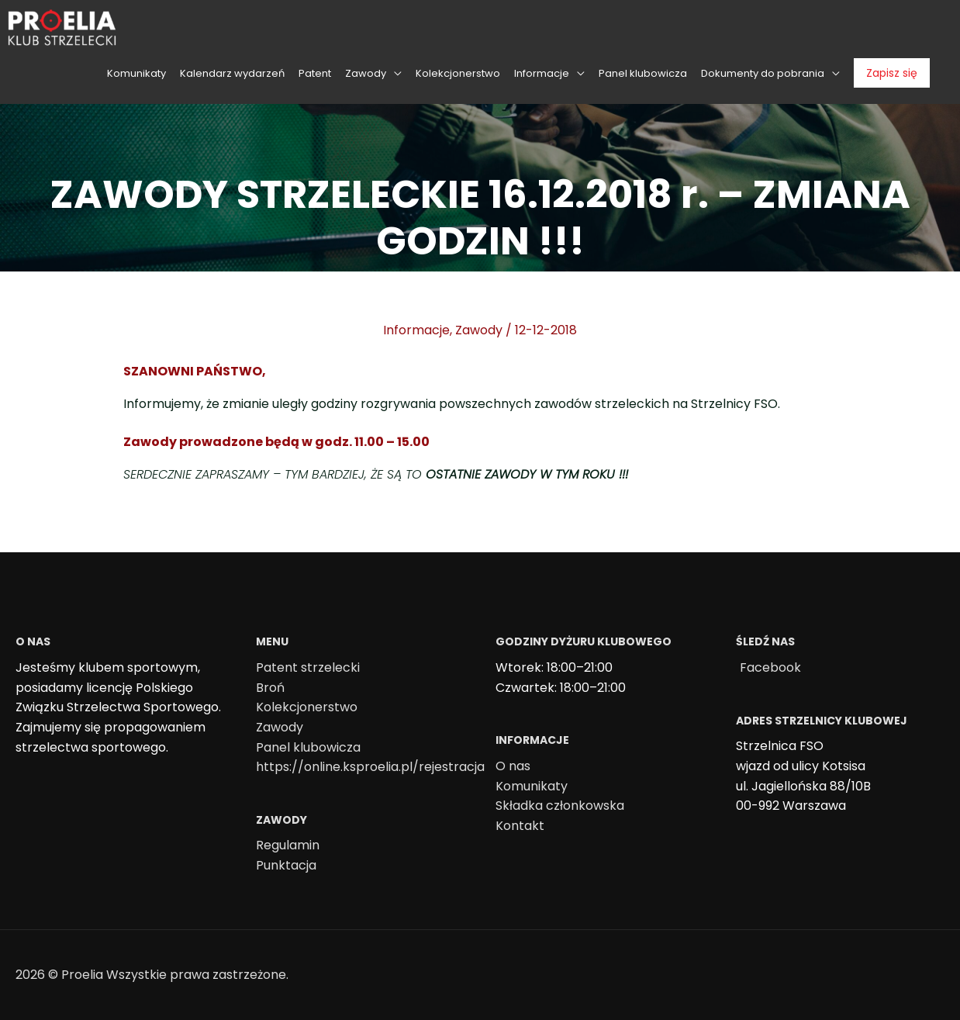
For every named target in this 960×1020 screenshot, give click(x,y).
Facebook (770, 667)
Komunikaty (532, 786)
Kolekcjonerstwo (306, 707)
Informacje (416, 330)
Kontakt (520, 826)
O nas (513, 766)
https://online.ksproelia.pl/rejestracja (370, 767)
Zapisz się (891, 73)
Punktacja (286, 865)
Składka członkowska (560, 805)
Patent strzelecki (308, 667)
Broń (270, 688)
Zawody (478, 330)
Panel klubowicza (308, 747)
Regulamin (287, 845)
